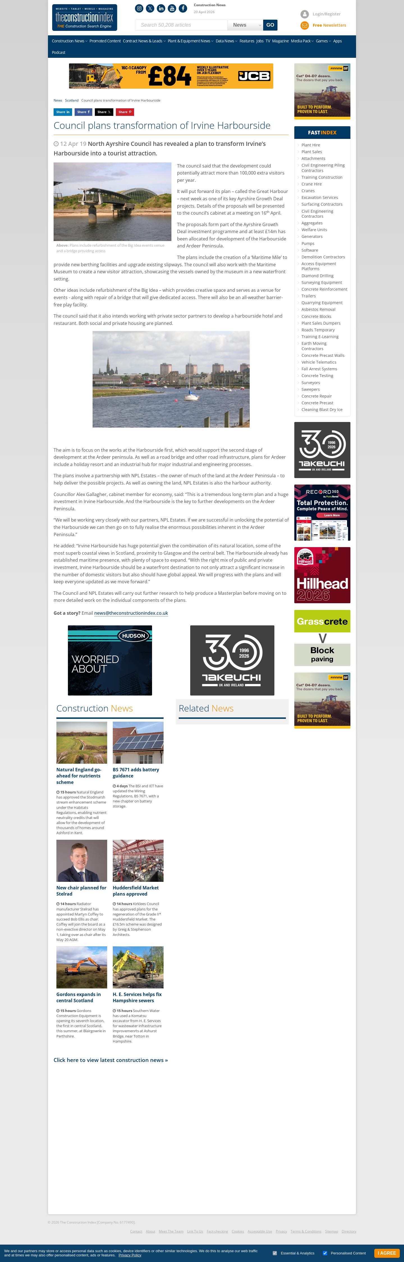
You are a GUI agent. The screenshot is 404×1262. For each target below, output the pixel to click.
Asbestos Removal (319, 309)
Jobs (259, 40)
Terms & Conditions (306, 1231)
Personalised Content (344, 1253)
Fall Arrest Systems (319, 368)
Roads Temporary (318, 329)
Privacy (281, 1231)
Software (310, 250)
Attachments (313, 158)
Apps (337, 40)
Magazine (280, 40)
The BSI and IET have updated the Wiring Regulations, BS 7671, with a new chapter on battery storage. (138, 796)
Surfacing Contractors (322, 204)
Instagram (139, 8)
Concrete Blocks (316, 316)
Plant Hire (311, 145)
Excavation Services (320, 197)
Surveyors (311, 382)
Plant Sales (312, 151)
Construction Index (84, 17)
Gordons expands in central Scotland (78, 997)
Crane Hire (312, 184)
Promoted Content (105, 40)
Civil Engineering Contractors (317, 213)
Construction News (68, 40)
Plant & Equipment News (189, 40)
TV (268, 40)
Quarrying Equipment (322, 302)
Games (322, 40)
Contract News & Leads (142, 40)
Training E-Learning (320, 336)
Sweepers (311, 389)
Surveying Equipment (322, 282)
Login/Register (327, 14)
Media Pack (300, 40)
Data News (225, 40)
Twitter (150, 8)
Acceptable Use (260, 1231)
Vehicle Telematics (319, 362)
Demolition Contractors (323, 257)
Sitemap (331, 1231)
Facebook (183, 8)
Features (247, 40)
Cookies (238, 1231)
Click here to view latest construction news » (111, 1059)
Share (60, 112)
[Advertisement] (171, 1138)
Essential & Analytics (294, 1253)
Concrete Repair (317, 396)
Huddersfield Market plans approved (136, 891)
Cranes (308, 190)
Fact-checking (217, 1231)
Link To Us (195, 1231)
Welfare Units (314, 229)
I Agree (387, 1253)
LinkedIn (161, 8)
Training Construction (322, 177)
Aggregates (312, 223)
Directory (349, 1231)
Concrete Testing (317, 375)
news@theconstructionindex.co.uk (131, 613)
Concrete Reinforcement (324, 289)
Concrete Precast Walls (323, 355)
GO (270, 25)
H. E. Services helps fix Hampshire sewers (137, 997)
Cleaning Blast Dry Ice (322, 409)
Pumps (308, 243)
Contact (136, 1231)
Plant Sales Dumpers (321, 323)
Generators (312, 236)
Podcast (58, 52)
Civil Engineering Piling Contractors (323, 167)
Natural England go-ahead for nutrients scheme (78, 776)
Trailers (309, 296)
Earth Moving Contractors (314, 346)
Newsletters (329, 25)
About (150, 1231)
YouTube (172, 8)
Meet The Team (171, 1231)
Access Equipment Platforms (319, 266)
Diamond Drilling (318, 275)
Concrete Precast (317, 402)
